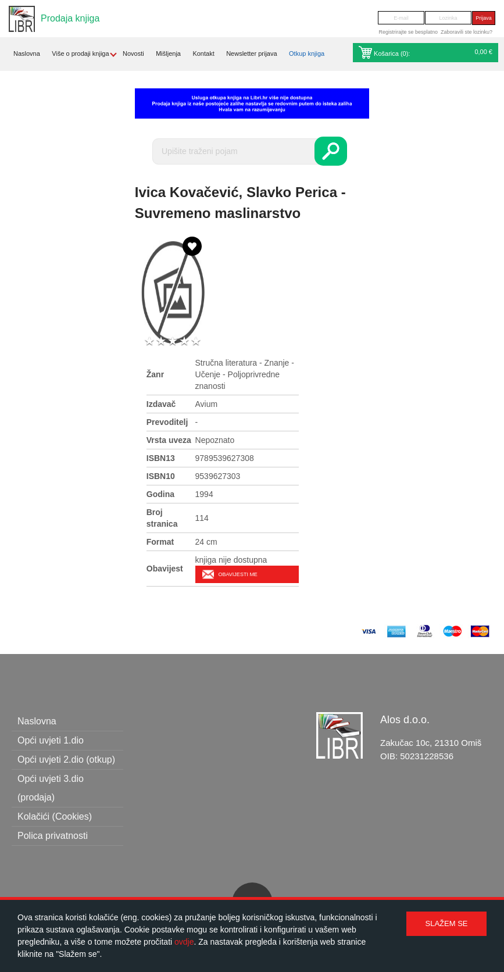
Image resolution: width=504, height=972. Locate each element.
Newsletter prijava (251, 53)
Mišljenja (168, 53)
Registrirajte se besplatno (408, 32)
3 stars (172, 341)
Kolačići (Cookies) (54, 816)
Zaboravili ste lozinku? (466, 32)
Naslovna (26, 53)
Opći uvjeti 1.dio (50, 740)
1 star (149, 341)
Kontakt (203, 53)
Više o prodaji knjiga (80, 53)
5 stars (196, 341)
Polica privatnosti (52, 836)
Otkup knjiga (306, 53)
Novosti (133, 53)
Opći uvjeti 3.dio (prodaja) (50, 788)
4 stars (184, 341)
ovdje (184, 941)
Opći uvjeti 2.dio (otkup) (66, 759)
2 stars (161, 341)
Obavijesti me (238, 574)
